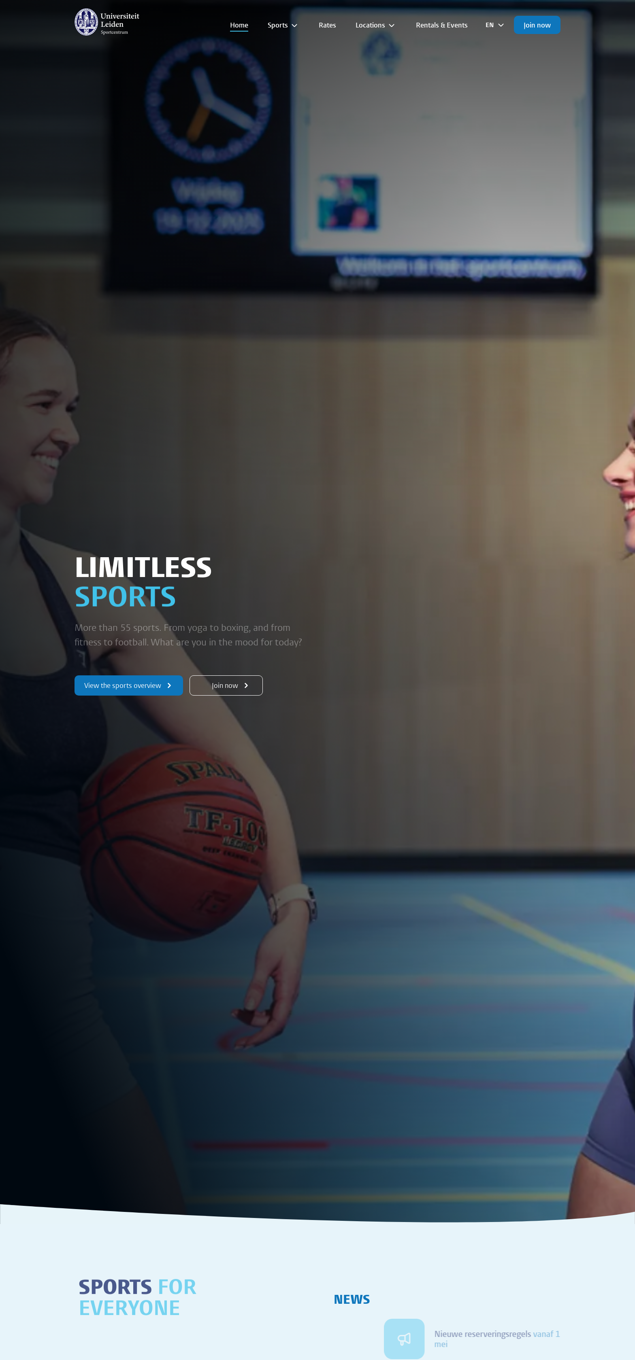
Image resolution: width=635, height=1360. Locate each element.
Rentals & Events (442, 25)
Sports (283, 25)
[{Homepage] (107, 22)
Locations (376, 25)
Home (239, 25)
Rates (327, 25)
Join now (537, 25)
